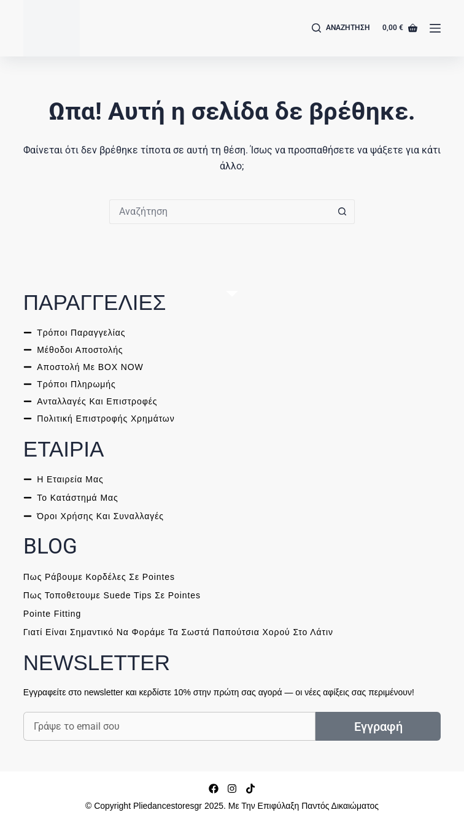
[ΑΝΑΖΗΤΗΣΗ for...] (219, 211)
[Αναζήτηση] (341, 28)
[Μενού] (435, 28)
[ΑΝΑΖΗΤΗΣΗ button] (342, 211)
